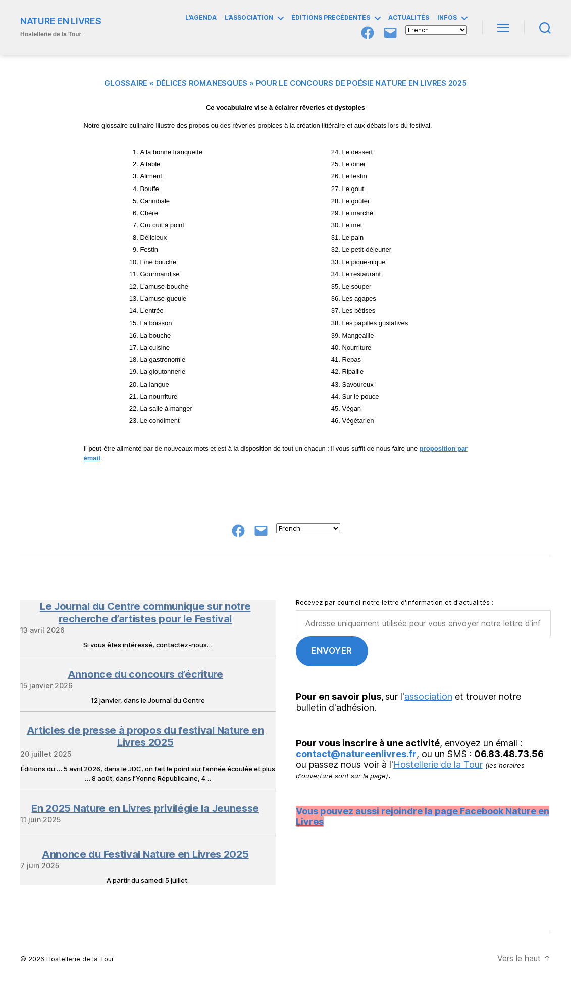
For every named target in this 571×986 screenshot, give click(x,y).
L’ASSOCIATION (249, 17)
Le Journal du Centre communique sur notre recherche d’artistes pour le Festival (145, 612)
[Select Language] (436, 30)
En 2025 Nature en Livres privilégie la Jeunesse (145, 808)
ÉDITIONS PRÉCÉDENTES (330, 17)
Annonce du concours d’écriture (145, 674)
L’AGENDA (201, 17)
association (428, 696)
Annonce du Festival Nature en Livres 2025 (145, 854)
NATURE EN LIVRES (60, 21)
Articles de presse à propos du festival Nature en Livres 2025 (145, 736)
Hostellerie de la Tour (438, 764)
